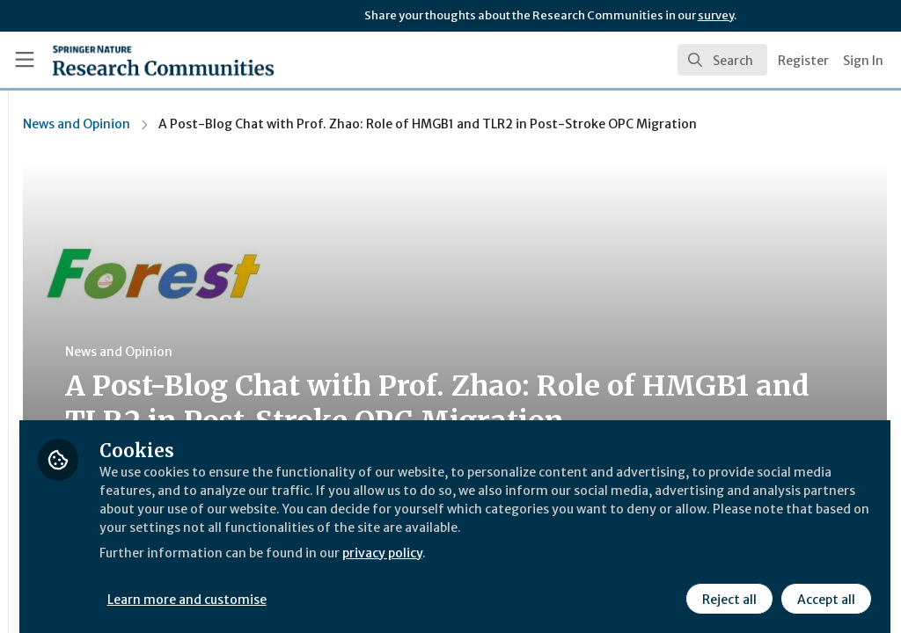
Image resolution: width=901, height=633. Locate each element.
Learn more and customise (405, 586)
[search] (722, 60)
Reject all (727, 586)
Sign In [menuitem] (863, 61)
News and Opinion (293, 124)
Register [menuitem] (803, 61)
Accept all (824, 586)
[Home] (132, 59)
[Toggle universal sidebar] (24, 59)
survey (716, 15)
